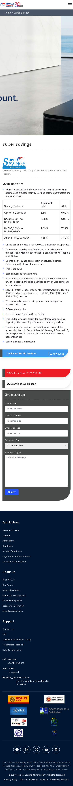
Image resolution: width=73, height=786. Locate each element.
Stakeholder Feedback (13, 644)
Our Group (7, 585)
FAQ (4, 634)
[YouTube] (46, 749)
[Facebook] (17, 749)
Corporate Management (14, 595)
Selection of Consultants (14, 561)
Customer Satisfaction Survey (16, 639)
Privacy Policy (10, 779)
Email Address (12, 427)
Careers (6, 535)
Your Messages (13, 452)
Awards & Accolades (12, 611)
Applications (8, 540)
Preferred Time (13, 440)
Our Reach (7, 546)
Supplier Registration (12, 551)
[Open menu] (70, 5)
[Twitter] (36, 749)
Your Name (11, 403)
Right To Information (12, 650)
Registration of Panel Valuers (16, 556)
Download (57, 354)
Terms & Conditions (29, 779)
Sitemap (44, 779)
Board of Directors (11, 590)
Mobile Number (13, 415)
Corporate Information (13, 606)
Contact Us (7, 629)
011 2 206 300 (24, 373)
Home (7, 12)
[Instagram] (26, 749)
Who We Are (8, 579)
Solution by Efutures (59, 779)
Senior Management (12, 600)
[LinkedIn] (56, 749)
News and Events (10, 530)
